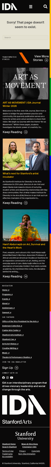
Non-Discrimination (26, 454)
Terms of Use (7, 451)
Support (5, 313)
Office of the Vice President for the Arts (19, 321)
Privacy (22, 451)
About (5, 304)
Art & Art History (9, 344)
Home (4, 290)
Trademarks (7, 454)
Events (5, 299)
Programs (6, 295)
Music (5, 353)
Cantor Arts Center (10, 330)
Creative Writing (9, 348)
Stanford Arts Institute (12, 335)
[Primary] (30, 6)
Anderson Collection (11, 326)
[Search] (25, 37)
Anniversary (7, 308)
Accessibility (7, 456)
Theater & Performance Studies (16, 357)
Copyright (36, 451)
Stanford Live (8, 339)
